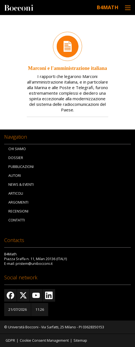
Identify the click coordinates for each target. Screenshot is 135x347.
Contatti (16, 220)
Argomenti (18, 202)
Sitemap (80, 340)
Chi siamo (17, 148)
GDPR (10, 340)
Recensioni (18, 211)
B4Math (107, 7)
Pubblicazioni (21, 166)
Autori (14, 175)
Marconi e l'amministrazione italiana (67, 68)
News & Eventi (21, 184)
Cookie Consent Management (44, 340)
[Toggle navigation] (128, 7)
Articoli (15, 193)
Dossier (15, 157)
